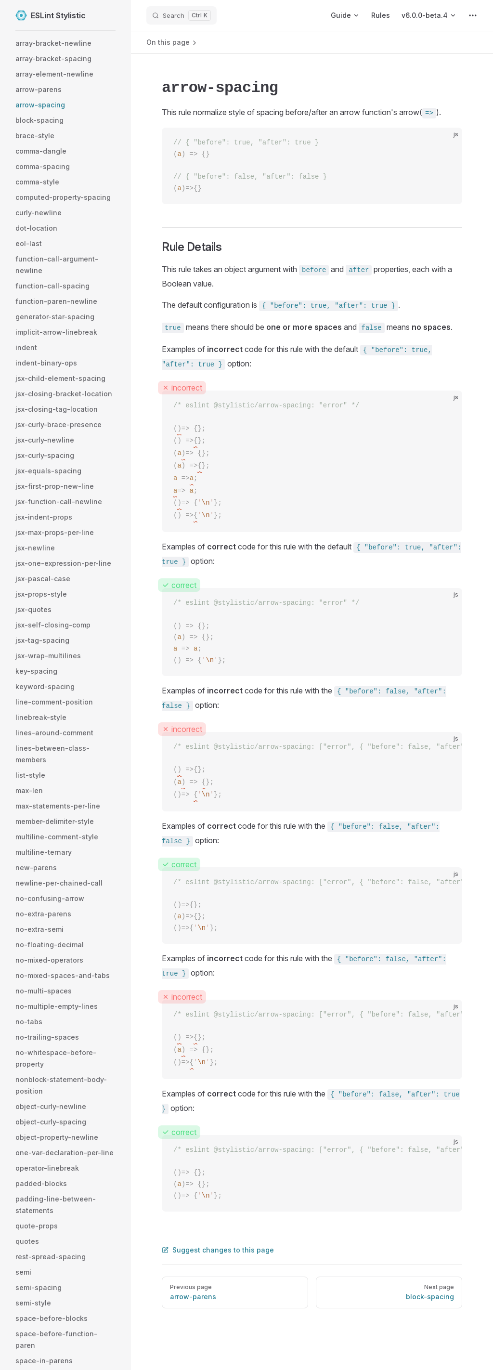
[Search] (181, 15)
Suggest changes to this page (218, 1250)
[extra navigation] (472, 15)
